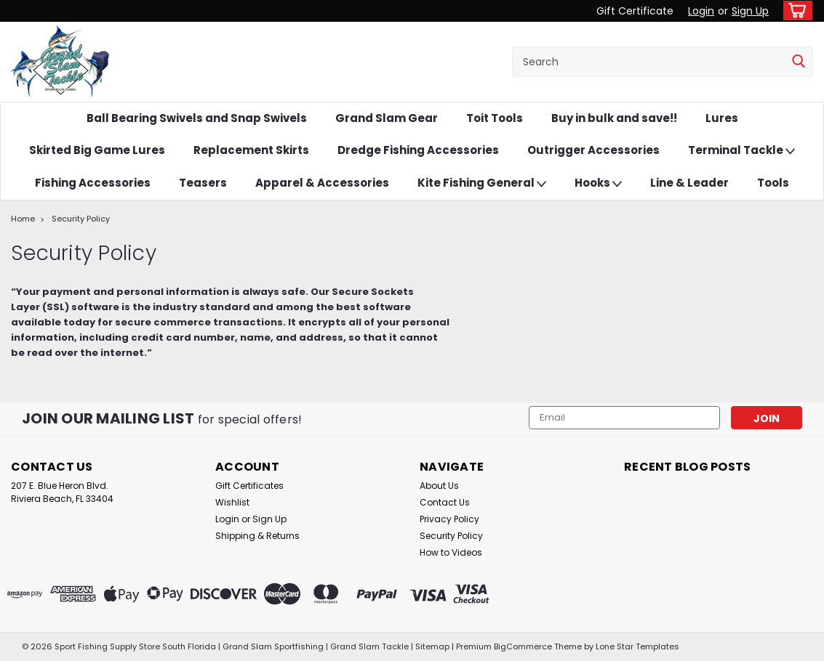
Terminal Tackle (741, 150)
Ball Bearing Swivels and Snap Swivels (197, 118)
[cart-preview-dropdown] (794, 10)
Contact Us (445, 502)
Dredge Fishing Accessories (418, 150)
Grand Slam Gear (386, 118)
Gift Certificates (249, 485)
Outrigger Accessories (593, 150)
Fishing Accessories (93, 182)
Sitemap (432, 646)
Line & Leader (689, 182)
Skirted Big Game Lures (97, 150)
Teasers (203, 182)
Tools (773, 182)
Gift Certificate (634, 11)
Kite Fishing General (481, 183)
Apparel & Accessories (322, 182)
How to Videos (451, 552)
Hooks (598, 183)
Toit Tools (494, 118)
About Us (439, 485)
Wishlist (232, 502)
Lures (721, 118)
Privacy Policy (449, 519)
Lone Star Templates (637, 646)
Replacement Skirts (251, 150)
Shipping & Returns (257, 536)
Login (701, 11)
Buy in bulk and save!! (614, 118)
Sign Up (750, 11)
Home (23, 218)
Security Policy (81, 218)
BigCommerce (523, 646)
